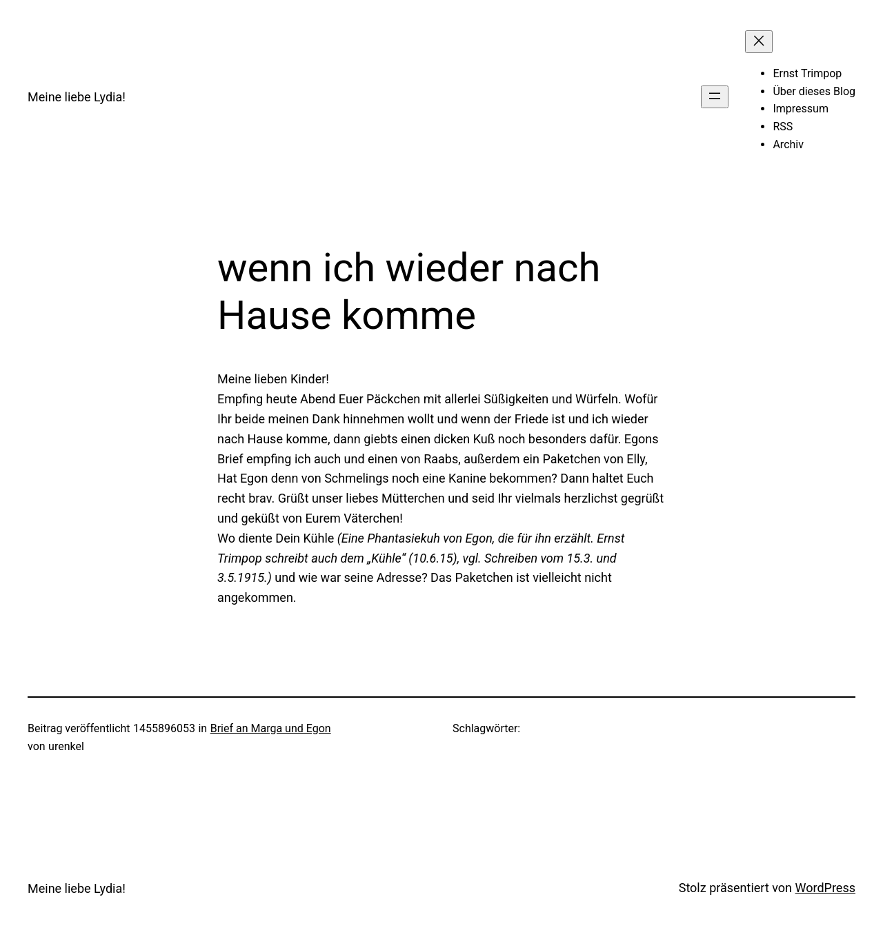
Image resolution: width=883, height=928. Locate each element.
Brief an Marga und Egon (270, 728)
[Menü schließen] (759, 41)
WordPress (825, 887)
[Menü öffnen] (714, 96)
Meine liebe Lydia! (77, 97)
